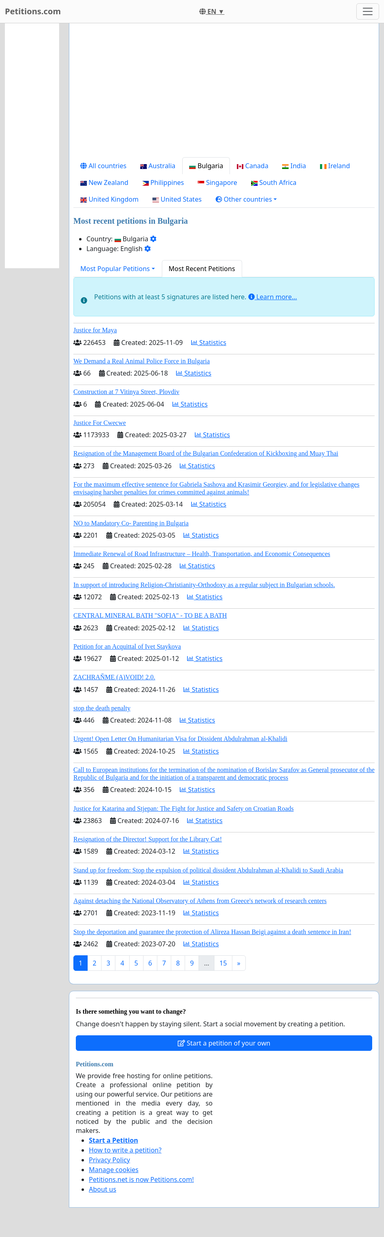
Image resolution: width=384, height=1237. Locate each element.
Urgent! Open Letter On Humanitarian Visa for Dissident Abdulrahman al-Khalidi (180, 738)
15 (223, 963)
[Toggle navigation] (367, 11)
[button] (246, 199)
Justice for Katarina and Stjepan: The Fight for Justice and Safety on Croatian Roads (183, 808)
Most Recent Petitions (202, 268)
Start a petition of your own (224, 1043)
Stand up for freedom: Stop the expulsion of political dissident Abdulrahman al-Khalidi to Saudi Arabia (208, 870)
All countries (103, 165)
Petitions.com (33, 11)
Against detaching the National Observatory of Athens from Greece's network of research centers (200, 900)
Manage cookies (114, 1169)
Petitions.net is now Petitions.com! (141, 1179)
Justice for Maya (95, 330)
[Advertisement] (224, 93)
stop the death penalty (101, 708)
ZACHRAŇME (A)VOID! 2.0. (114, 677)
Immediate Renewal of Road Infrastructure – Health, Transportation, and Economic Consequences (201, 553)
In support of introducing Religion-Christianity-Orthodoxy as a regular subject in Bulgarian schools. (204, 584)
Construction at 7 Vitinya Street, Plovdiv (126, 391)
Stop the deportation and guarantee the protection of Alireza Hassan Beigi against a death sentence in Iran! (212, 931)
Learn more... (272, 296)
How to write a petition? (125, 1150)
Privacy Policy (109, 1159)
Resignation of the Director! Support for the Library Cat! (147, 839)
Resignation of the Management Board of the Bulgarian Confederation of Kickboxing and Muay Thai (205, 453)
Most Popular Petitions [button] (115, 268)
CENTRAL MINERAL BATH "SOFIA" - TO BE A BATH (150, 615)
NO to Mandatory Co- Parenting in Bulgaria (131, 523)
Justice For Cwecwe (99, 422)
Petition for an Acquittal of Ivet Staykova (127, 646)
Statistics (209, 342)
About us (102, 1189)
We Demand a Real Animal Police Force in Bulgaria (141, 361)
